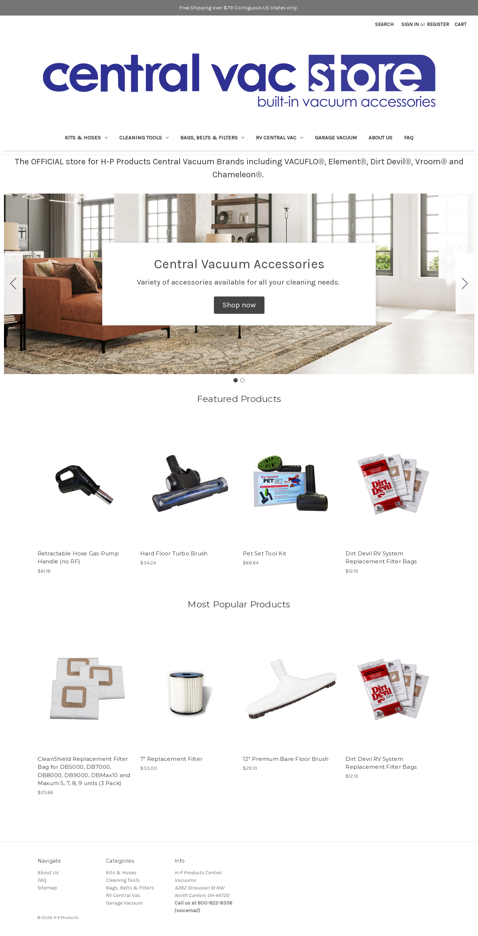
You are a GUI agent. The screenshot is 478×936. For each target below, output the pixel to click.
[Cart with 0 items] (460, 24)
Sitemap (47, 888)
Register (438, 24)
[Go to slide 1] (235, 380)
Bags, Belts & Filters (212, 137)
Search (384, 24)
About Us (380, 137)
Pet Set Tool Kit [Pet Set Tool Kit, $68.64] (264, 553)
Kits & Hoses (86, 137)
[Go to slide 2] (13, 284)
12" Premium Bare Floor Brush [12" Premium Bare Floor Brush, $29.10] (285, 758)
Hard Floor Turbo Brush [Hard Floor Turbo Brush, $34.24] (174, 553)
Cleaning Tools (144, 137)
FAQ (408, 137)
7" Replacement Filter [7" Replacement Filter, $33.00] (171, 758)
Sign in (410, 24)
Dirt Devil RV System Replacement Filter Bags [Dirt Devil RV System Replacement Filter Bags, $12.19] (381, 557)
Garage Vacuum (336, 137)
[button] (239, 305)
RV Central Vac (279, 137)
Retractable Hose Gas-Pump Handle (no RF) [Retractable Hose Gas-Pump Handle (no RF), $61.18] (78, 557)
